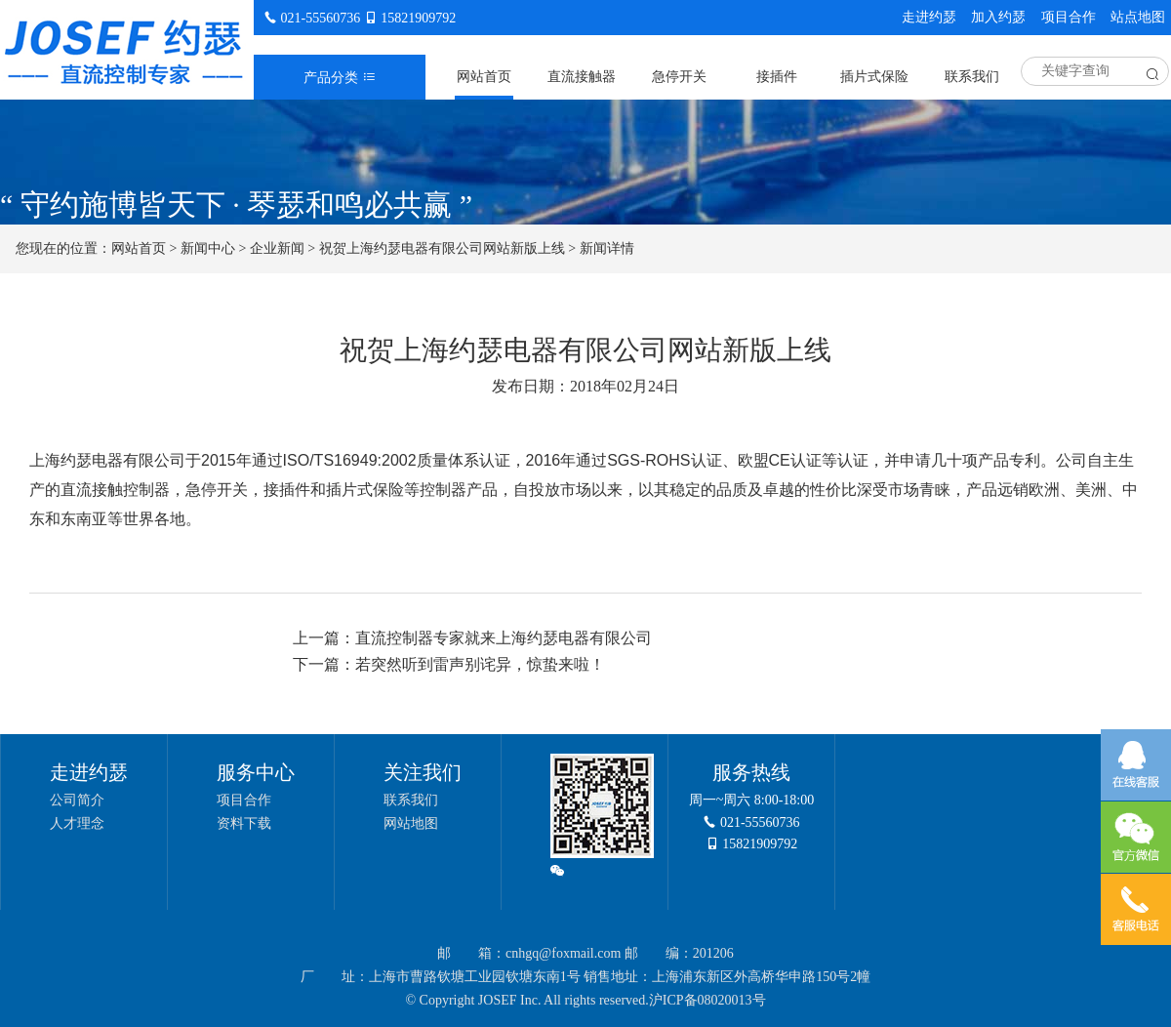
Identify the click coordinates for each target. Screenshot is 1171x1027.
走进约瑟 (929, 17)
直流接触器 (581, 76)
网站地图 (411, 823)
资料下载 (244, 823)
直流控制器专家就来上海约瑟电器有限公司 (503, 638)
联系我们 (972, 76)
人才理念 (77, 823)
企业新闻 (277, 248)
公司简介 (77, 800)
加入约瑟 (998, 17)
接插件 (776, 76)
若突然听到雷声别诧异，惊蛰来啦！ (480, 664)
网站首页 (484, 76)
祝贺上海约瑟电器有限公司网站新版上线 (442, 248)
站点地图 (1137, 17)
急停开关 (679, 76)
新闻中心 (208, 248)
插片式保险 (874, 76)
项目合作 (1068, 17)
